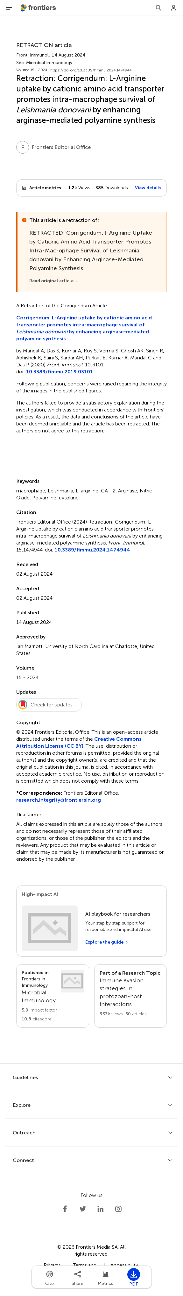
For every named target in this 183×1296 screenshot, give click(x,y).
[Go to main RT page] (131, 996)
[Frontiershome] (39, 8)
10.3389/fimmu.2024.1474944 (92, 550)
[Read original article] (54, 281)
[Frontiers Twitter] (83, 1209)
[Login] (174, 8)
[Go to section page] (53, 996)
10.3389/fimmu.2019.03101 (59, 372)
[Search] (158, 8)
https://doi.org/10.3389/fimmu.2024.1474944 (91, 70)
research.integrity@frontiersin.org (58, 800)
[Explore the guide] (107, 942)
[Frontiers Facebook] (65, 1209)
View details (148, 187)
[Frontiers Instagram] (118, 1209)
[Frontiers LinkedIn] (100, 1209)
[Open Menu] (9, 8)
